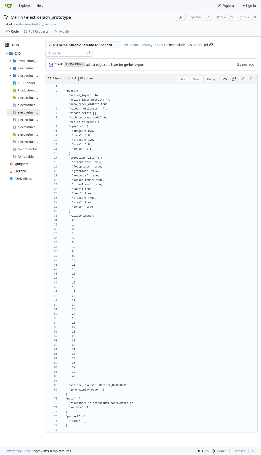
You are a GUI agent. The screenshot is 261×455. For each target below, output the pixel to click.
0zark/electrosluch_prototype (37, 24)
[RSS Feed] (181, 17)
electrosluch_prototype (48, 17)
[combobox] (69, 53)
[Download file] (225, 79)
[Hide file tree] (7, 44)
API (254, 451)
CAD (162, 45)
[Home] (8, 6)
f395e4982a (74, 64)
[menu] (203, 451)
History (211, 79)
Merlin (17, 17)
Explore (24, 5)
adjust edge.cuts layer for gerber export (115, 64)
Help (40, 5)
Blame (196, 79)
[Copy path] (211, 44)
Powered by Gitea (17, 451)
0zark (59, 64)
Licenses (239, 451)
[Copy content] (233, 79)
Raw (183, 79)
